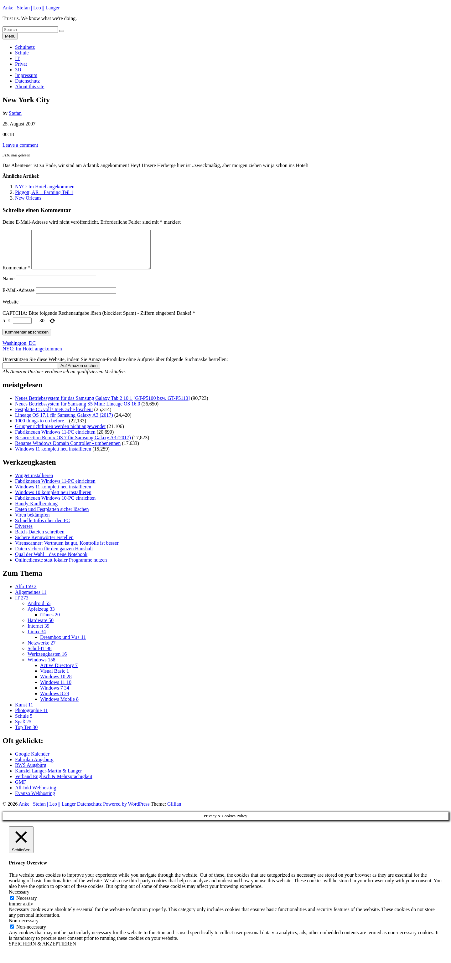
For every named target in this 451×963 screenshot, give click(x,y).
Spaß (23, 729)
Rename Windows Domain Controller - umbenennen (68, 450)
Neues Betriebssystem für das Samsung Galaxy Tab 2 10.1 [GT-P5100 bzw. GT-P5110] (102, 405)
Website (10, 309)
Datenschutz (27, 81)
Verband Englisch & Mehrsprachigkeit (53, 784)
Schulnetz (25, 47)
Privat (21, 64)
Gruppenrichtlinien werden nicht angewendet (60, 433)
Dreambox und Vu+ (63, 644)
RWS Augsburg (30, 772)
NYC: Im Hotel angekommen (45, 186)
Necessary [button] (19, 899)
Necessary (26, 905)
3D (18, 69)
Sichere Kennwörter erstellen (44, 545)
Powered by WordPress (126, 811)
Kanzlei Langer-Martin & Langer (48, 778)
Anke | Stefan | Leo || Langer (31, 7)
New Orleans (28, 198)
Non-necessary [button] (24, 928)
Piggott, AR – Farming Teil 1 (44, 192)
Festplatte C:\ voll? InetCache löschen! (54, 417)
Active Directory (59, 672)
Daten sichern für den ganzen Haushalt (54, 556)
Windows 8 (54, 701)
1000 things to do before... (41, 428)
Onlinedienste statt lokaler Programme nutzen (61, 567)
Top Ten (26, 734)
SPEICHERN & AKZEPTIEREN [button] (42, 951)
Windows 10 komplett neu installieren (53, 499)
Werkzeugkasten (47, 661)
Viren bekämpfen (32, 522)
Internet (38, 633)
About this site (29, 86)
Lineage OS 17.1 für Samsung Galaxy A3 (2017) (64, 422)
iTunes (50, 622)
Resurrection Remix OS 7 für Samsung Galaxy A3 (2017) (73, 445)
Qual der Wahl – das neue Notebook (51, 561)
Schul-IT (40, 656)
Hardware (41, 627)
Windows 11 (55, 689)
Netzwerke (41, 650)
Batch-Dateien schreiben (40, 539)
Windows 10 (56, 684)
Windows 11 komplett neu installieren (53, 456)
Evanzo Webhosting (35, 800)
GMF (20, 789)
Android (39, 611)
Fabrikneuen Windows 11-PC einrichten (55, 439)
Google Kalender (32, 761)
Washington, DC (19, 350)
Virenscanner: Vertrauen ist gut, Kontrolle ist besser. (67, 550)
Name (8, 286)
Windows (41, 667)
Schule (22, 52)
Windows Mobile (59, 706)
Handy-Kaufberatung (36, 511)
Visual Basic (54, 678)
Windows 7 (54, 695)
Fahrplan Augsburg (34, 767)
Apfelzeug (41, 616)
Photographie (31, 718)
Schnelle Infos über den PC (42, 528)
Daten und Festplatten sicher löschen (52, 516)
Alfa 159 (25, 594)
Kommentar (16, 275)
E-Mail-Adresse (18, 297)
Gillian (174, 811)
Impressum (26, 75)
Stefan (15, 113)
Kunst (24, 712)
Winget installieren (34, 483)
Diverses (24, 533)
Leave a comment (20, 145)
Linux (37, 639)
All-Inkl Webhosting (35, 795)
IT (17, 58)
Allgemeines (30, 599)
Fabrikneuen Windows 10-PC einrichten (55, 505)
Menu (10, 36)
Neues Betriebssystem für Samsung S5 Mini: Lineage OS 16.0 (77, 411)
